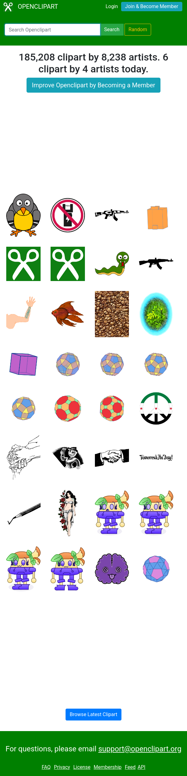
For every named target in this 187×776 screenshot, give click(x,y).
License (82, 767)
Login (112, 6)
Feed (130, 767)
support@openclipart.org (139, 748)
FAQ (46, 767)
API (141, 767)
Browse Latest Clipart (93, 714)
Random (138, 29)
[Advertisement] (93, 147)
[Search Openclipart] (52, 30)
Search (111, 29)
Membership (107, 767)
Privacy (62, 767)
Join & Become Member (151, 6)
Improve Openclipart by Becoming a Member (93, 85)
